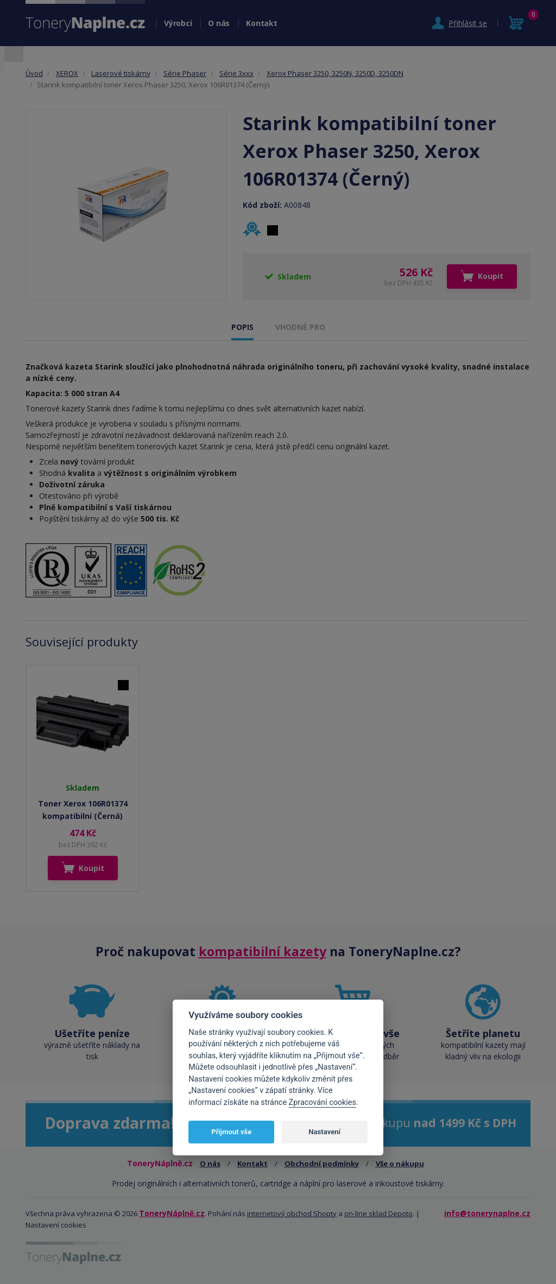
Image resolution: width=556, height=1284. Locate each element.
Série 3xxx (236, 73)
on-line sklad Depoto (378, 1213)
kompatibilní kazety (262, 951)
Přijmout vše (231, 1132)
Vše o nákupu (400, 1163)
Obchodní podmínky (322, 1163)
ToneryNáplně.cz (172, 1213)
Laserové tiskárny (120, 73)
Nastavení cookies (56, 1225)
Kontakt (261, 23)
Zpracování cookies (322, 1102)
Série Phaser (184, 73)
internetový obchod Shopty (292, 1213)
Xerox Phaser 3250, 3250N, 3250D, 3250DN (335, 73)
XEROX (67, 73)
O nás (219, 23)
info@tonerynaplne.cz (487, 1213)
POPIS (242, 327)
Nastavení (324, 1132)
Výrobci (178, 23)
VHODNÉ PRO (300, 327)
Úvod (34, 73)
